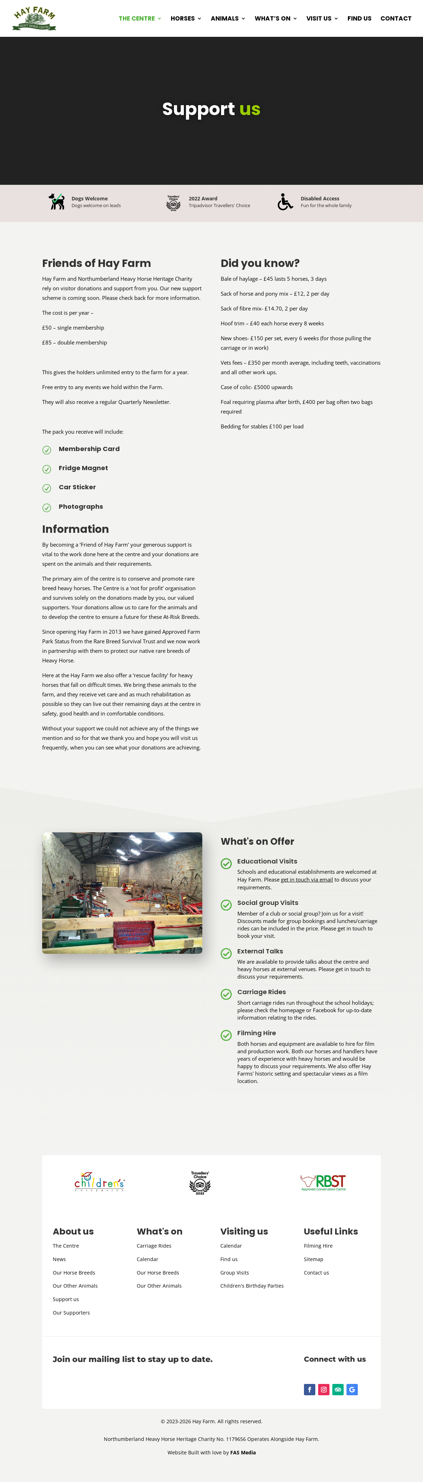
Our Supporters (71, 1312)
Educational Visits (267, 861)
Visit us (319, 19)
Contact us (316, 1272)
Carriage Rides (261, 991)
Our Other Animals (75, 1285)
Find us (360, 19)
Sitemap (313, 1259)
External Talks (260, 951)
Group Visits (234, 1272)
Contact (396, 19)
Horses (183, 19)
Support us (66, 1299)
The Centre (137, 19)
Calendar (147, 1259)
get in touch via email (307, 879)
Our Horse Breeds (74, 1272)
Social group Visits (267, 902)
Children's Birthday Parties (252, 1285)
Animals (225, 19)
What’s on (273, 19)
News (59, 1259)
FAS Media (243, 1452)
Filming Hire (256, 1032)
